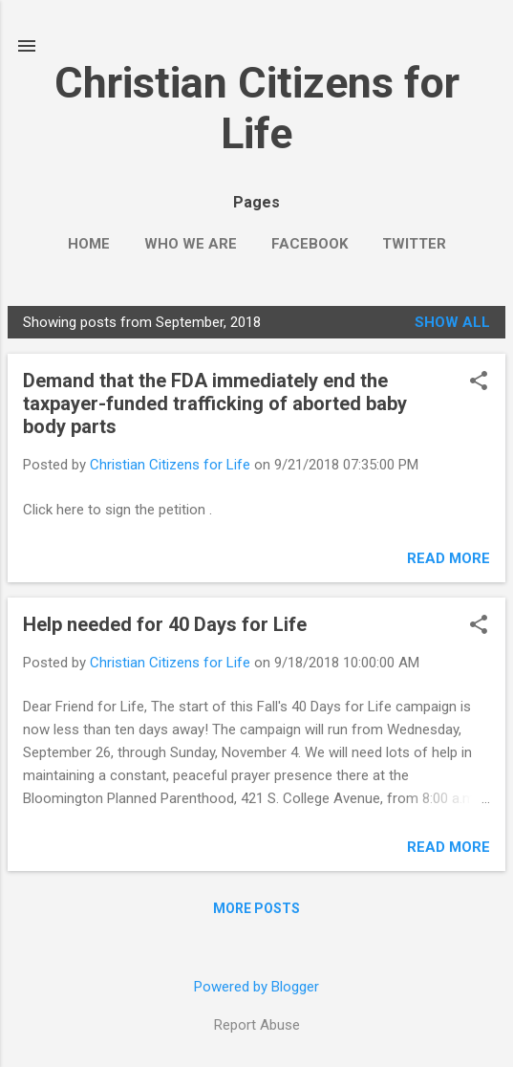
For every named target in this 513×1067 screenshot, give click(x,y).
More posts (256, 908)
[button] (478, 382)
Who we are (190, 243)
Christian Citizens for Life (257, 108)
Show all (452, 322)
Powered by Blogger (256, 986)
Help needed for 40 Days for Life (165, 624)
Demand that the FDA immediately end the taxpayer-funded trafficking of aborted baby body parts (215, 403)
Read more (448, 558)
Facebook (309, 243)
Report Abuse (257, 1025)
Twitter (414, 243)
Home (89, 243)
